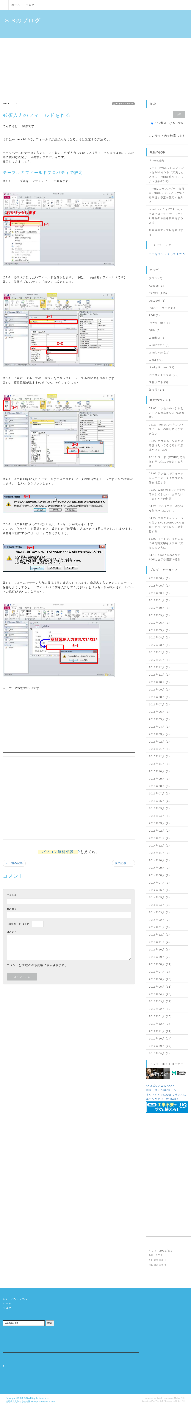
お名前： (12, 909)
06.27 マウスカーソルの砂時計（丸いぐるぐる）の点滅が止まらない (166, 445)
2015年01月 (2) (159, 838)
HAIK (183, 1401)
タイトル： (13, 895)
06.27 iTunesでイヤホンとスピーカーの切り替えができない (166, 429)
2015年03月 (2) (159, 823)
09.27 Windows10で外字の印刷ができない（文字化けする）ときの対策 (167, 494)
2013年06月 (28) (160, 979)
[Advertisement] (95, 66)
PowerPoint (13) (160, 322)
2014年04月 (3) (159, 904)
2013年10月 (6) (159, 949)
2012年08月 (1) (159, 1053)
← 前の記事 (14, 863)
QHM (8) (155, 330)
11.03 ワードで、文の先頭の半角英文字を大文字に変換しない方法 (166, 543)
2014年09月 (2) (159, 867)
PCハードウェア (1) (162, 307)
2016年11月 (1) (159, 674)
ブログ (30, 4)
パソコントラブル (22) (164, 374)
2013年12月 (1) (159, 934)
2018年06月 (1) (159, 578)
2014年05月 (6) (159, 897)
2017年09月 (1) (159, 615)
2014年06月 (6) (159, 890)
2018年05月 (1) (159, 585)
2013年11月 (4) (159, 942)
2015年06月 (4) (159, 800)
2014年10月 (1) (159, 860)
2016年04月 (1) (159, 726)
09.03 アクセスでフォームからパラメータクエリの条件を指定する (166, 478)
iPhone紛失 (156, 160)
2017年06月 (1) (159, 622)
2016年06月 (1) (159, 711)
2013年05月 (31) (160, 986)
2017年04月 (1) (159, 637)
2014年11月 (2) (159, 852)
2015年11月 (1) (159, 763)
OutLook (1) (157, 300)
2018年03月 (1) (159, 593)
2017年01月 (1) (159, 659)
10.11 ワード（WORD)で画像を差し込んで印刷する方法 (167, 462)
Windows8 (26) (159, 352)
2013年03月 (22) (160, 1001)
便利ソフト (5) (158, 382)
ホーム (15, 4)
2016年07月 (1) (159, 704)
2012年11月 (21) (160, 1031)
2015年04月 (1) (159, 815)
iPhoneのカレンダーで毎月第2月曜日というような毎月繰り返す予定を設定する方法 (167, 195)
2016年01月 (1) (159, 748)
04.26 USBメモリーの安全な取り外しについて (166, 508)
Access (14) (157, 285)
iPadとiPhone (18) (161, 367)
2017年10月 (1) (159, 607)
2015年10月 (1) (159, 771)
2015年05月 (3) (159, 808)
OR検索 (177, 122)
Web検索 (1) (157, 337)
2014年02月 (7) (159, 919)
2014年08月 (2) (159, 875)
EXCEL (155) (158, 293)
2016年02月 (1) (159, 741)
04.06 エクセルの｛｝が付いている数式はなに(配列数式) (166, 413)
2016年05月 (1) (159, 719)
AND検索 (159, 122)
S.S (26, 1398)
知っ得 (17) (156, 389)
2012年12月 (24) (160, 1023)
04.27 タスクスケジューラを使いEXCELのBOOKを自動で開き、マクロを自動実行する (166, 525)
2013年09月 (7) (159, 956)
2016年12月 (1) (159, 667)
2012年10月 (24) (160, 1038)
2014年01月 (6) (159, 927)
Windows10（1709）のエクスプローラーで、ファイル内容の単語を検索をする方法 (166, 216)
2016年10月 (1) (159, 682)
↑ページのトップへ (15, 1299)
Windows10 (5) (159, 345)
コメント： (13, 931)
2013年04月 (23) (160, 994)
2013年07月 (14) (160, 971)
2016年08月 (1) (159, 697)
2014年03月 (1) (159, 912)
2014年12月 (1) (159, 845)
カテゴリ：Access (123, 103)
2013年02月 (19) (160, 1008)
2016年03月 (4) (159, 734)
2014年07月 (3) (159, 882)
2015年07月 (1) (159, 793)
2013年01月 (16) (160, 1016)
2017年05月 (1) (159, 630)
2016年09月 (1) (159, 689)
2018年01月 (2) (159, 600)
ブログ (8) (155, 278)
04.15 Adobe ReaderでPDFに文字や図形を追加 (165, 557)
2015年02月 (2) (159, 830)
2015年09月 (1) (159, 778)
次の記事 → (123, 863)
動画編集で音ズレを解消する (166, 232)
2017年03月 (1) (159, 644)
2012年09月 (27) (160, 1046)
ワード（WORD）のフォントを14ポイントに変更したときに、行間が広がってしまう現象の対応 (166, 174)
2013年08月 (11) (160, 964)
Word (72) (156, 359)
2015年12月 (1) (159, 756)
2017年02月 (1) (159, 652)
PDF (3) (154, 315)
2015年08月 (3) (159, 786)
